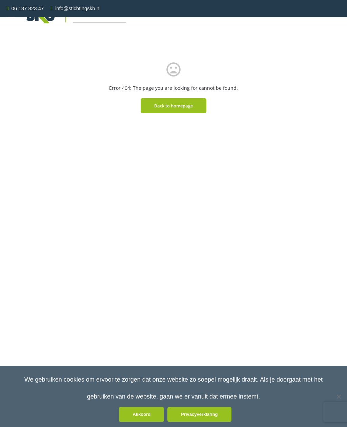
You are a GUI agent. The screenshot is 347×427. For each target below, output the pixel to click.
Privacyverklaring (199, 414)
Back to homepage (173, 106)
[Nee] (338, 396)
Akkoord (141, 414)
